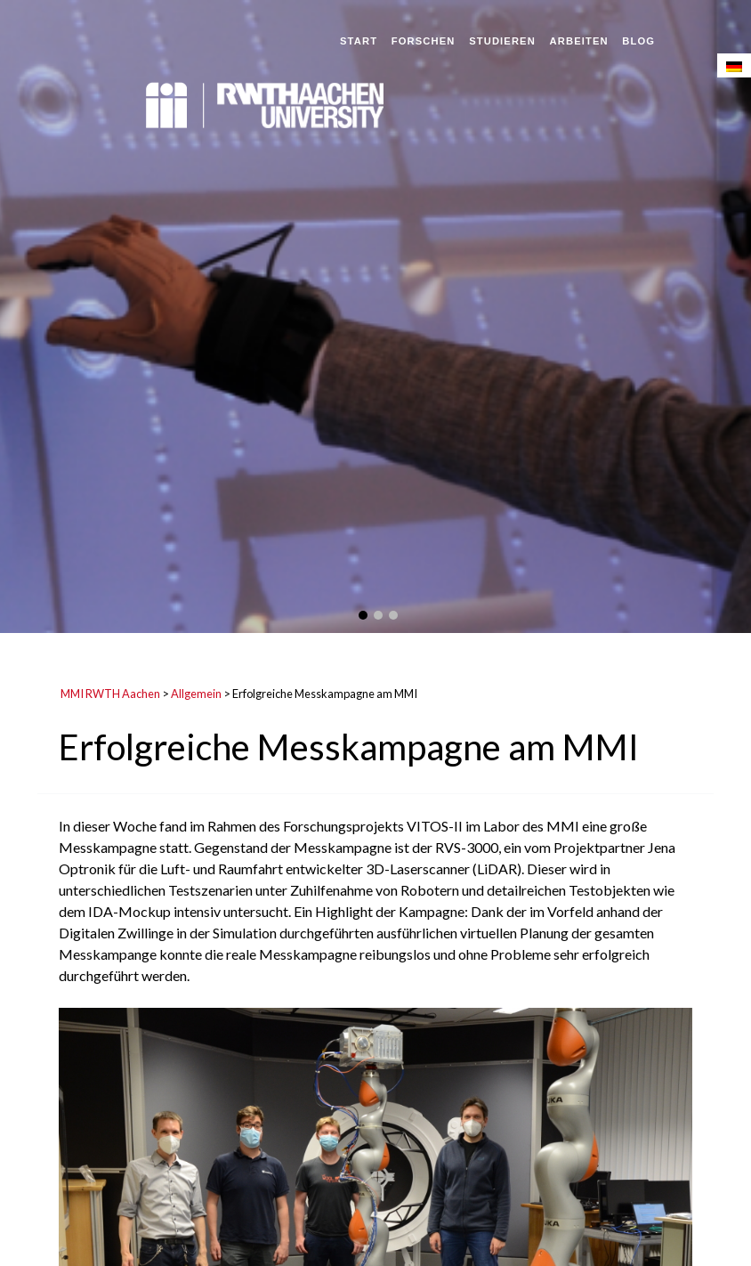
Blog (638, 41)
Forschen (424, 41)
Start (358, 41)
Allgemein (196, 693)
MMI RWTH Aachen (110, 693)
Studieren (502, 41)
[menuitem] (734, 65)
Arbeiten (579, 41)
